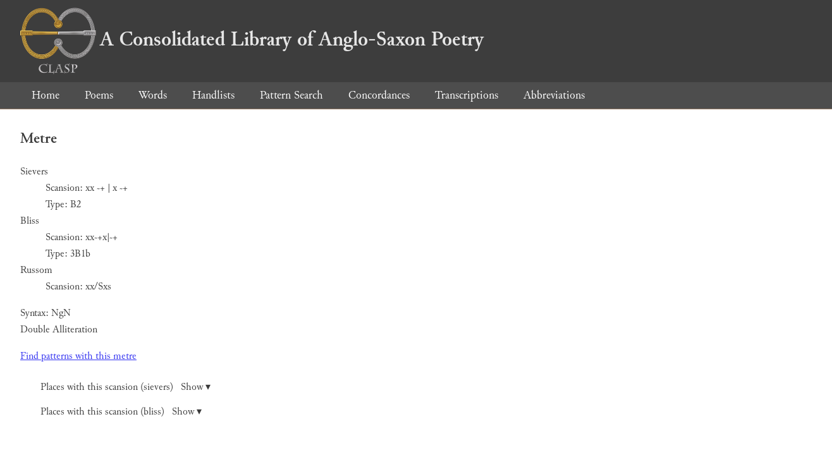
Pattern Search (291, 95)
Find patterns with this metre (78, 356)
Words (152, 95)
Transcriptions (466, 95)
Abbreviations (554, 95)
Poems (99, 95)
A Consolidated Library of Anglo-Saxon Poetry (252, 39)
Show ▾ (196, 387)
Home (45, 95)
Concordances (379, 95)
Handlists (213, 95)
